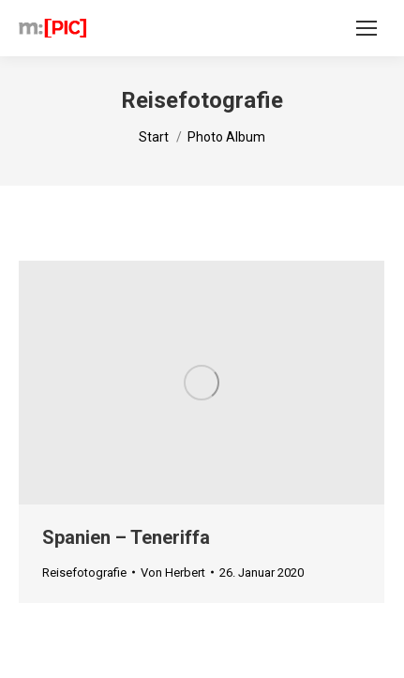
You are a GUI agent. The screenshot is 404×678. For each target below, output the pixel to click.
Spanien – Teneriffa (126, 537)
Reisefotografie (84, 572)
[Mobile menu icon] (366, 28)
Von (173, 572)
